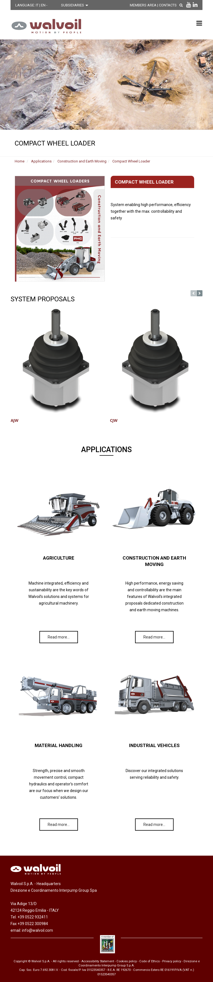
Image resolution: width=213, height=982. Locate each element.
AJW (14, 420)
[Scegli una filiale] (76, 5)
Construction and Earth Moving (81, 161)
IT (37, 5)
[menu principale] (199, 23)
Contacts (169, 5)
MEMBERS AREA (144, 5)
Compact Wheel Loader (131, 161)
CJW (113, 420)
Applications (41, 161)
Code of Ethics (149, 961)
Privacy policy (171, 961)
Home (19, 161)
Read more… (59, 637)
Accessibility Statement (97, 961)
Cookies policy (126, 961)
